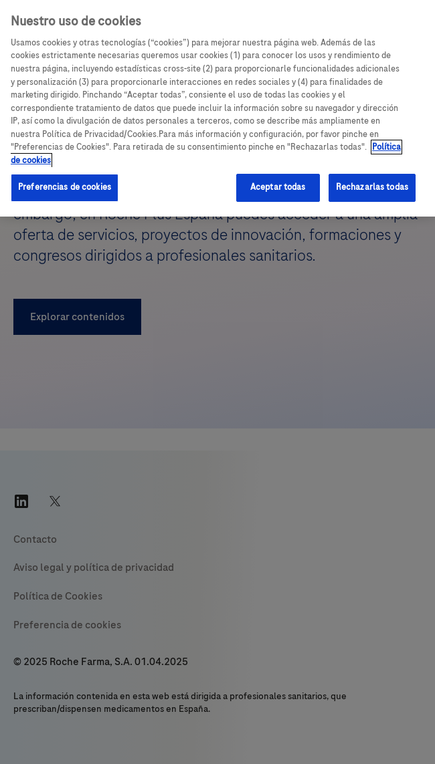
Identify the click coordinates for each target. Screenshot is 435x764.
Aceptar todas (278, 187)
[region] (217, 108)
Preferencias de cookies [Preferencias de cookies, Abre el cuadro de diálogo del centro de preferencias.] (64, 187)
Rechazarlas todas (372, 187)
